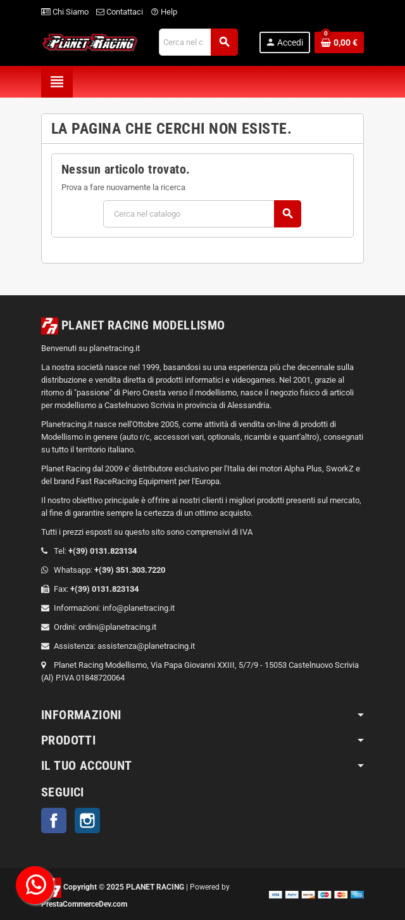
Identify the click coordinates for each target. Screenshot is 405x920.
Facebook (53, 820)
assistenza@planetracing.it (146, 646)
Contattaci (119, 11)
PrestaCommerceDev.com (84, 904)
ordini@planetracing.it (117, 627)
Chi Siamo (65, 11)
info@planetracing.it (139, 608)
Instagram (87, 820)
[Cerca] (198, 42)
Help (164, 11)
